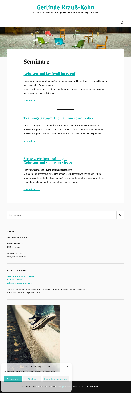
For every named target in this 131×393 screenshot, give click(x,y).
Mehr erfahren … (31, 100)
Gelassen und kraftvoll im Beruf (49, 73)
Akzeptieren (13, 379)
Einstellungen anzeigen (55, 379)
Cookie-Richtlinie (24, 387)
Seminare (36, 61)
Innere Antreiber (14, 279)
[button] (67, 366)
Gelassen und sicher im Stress (20, 282)
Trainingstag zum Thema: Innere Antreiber (58, 118)
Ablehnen (32, 379)
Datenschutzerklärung (38, 387)
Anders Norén (92, 387)
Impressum (51, 387)
